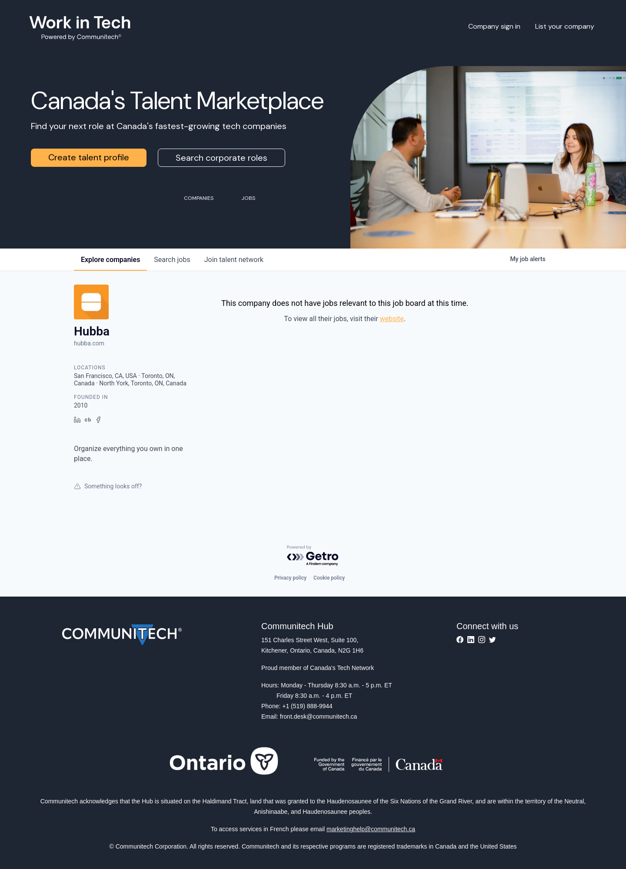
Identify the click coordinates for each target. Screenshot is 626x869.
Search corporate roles (221, 157)
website (392, 319)
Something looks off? (108, 486)
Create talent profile (88, 157)
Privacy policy (290, 578)
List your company (564, 26)
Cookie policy (329, 578)
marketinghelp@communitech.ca (370, 829)
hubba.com (89, 343)
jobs (172, 259)
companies (110, 259)
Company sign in (494, 26)
